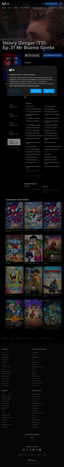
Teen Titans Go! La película (31, 263)
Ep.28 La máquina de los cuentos (53, 146)
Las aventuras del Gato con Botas (33, 295)
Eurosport (4, 419)
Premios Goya (35, 378)
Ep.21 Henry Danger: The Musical (34, 135)
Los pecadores (35, 357)
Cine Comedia (5, 359)
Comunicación (35, 424)
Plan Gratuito (25, 8)
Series (4, 8)
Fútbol (16, 8)
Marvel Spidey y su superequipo (51, 230)
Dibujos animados (36, 380)
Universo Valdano (6, 405)
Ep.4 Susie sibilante (49, 109)
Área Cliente (35, 401)
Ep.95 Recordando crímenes (51, 166)
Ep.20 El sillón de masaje (50, 133)
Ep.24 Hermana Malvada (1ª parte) (51, 139)
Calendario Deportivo (7, 424)
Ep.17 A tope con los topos (32, 130)
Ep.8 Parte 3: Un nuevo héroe (52, 114)
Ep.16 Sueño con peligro (50, 127)
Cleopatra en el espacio (30, 328)
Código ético (35, 408)
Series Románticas (6, 373)
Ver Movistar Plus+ (36, 394)
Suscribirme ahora (51, 3)
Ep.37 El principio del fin (50, 159)
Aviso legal (31, 454)
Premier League (5, 401)
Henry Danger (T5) (13, 142)
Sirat (33, 359)
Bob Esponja (9, 295)
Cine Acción (4, 362)
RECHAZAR (35, 91)
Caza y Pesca (35, 385)
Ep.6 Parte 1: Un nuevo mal (51, 111)
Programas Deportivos (37, 383)
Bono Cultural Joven (36, 398)
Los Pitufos (8, 263)
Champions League (6, 396)
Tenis (60, 8)
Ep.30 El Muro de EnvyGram (33, 151)
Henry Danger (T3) (13, 124)
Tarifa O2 (34, 417)
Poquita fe (34, 371)
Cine (9, 8)
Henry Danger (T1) (13, 106)
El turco (34, 369)
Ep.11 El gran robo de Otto (32, 121)
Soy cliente (32, 55)
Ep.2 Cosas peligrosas (50, 106)
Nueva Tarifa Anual (36, 419)
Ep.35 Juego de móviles (50, 157)
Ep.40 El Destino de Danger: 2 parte (33, 167)
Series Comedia (5, 378)
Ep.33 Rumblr (48, 154)
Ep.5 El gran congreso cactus (33, 111)
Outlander (34, 364)
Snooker (4, 422)
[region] (32, 81)
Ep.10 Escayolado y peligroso (51, 118)
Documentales (5, 383)
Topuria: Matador (6, 415)
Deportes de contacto (7, 417)
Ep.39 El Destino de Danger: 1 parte (51, 163)
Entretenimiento (5, 385)
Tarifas (33, 415)
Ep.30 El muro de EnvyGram (51, 149)
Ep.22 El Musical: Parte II (50, 135)
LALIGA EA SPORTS (6, 398)
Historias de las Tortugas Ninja (51, 328)
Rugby (3, 412)
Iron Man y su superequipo (31, 230)
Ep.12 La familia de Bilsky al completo (51, 121)
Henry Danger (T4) (13, 133)
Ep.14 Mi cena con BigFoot (51, 125)
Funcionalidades (35, 396)
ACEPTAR (49, 91)
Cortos (3, 364)
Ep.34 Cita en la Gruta (31, 157)
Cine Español (5, 357)
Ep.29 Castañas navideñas (33, 149)
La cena (34, 355)
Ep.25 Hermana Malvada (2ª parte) (33, 143)
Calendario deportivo (39, 8)
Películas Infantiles (6, 366)
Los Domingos (35, 352)
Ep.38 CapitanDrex (31, 162)
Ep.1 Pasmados (30, 106)
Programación (35, 426)
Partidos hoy (5, 426)
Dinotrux (45, 263)
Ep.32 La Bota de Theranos (33, 154)
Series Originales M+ (6, 371)
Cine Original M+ (6, 355)
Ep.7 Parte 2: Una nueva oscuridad (32, 115)
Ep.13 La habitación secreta (33, 125)
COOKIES (45, 454)
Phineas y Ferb (9, 328)
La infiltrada (34, 362)
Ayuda (32, 438)
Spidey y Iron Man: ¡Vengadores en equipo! (14, 231)
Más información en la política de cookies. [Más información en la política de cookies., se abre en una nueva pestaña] (26, 86)
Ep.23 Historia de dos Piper (33, 138)
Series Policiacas (6, 376)
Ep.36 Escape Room (31, 159)
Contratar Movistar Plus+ (37, 412)
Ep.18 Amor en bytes (49, 130)
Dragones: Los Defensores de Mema (51, 295)
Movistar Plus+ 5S (36, 405)
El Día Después (5, 403)
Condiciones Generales (37, 403)
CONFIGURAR (15, 91)
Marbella (34, 373)
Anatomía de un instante (37, 366)
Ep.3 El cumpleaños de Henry (33, 109)
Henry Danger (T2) (13, 115)
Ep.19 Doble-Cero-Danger (33, 133)
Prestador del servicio (22, 454)
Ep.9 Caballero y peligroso (33, 118)
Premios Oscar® (36, 376)
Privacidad (38, 454)
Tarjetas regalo (35, 422)
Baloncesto (53, 8)
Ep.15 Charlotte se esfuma (33, 127)
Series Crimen (5, 380)
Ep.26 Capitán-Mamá (50, 142)
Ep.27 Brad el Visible (31, 146)
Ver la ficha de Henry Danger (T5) (34, 175)
